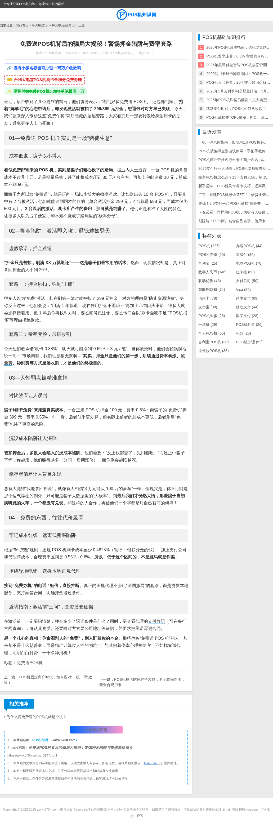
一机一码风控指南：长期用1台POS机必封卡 (234, 142)
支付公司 (177, 550)
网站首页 (22, 25)
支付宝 (207, 307)
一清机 (207, 324)
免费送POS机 (30, 662)
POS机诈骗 (211, 316)
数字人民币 (212, 272)
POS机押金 (249, 324)
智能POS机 (211, 289)
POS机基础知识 (63, 25)
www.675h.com (64, 740)
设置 (140, 816)
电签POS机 (249, 263)
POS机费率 (211, 254)
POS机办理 (249, 342)
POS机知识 (40, 25)
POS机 (209, 246)
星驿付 (245, 254)
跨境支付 (247, 298)
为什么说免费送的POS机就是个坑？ (36, 717)
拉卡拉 (245, 272)
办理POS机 (249, 246)
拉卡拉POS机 (213, 351)
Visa (243, 289)
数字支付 (247, 316)
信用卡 (207, 298)
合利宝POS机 (213, 342)
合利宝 (207, 263)
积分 (243, 333)
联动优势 (209, 281)
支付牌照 (156, 621)
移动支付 (247, 307)
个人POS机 (211, 333)
